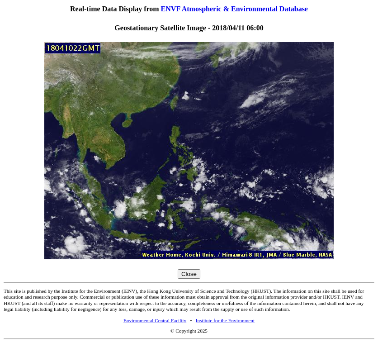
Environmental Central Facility (154, 320)
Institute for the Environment (225, 320)
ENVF (170, 9)
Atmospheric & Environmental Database (245, 9)
